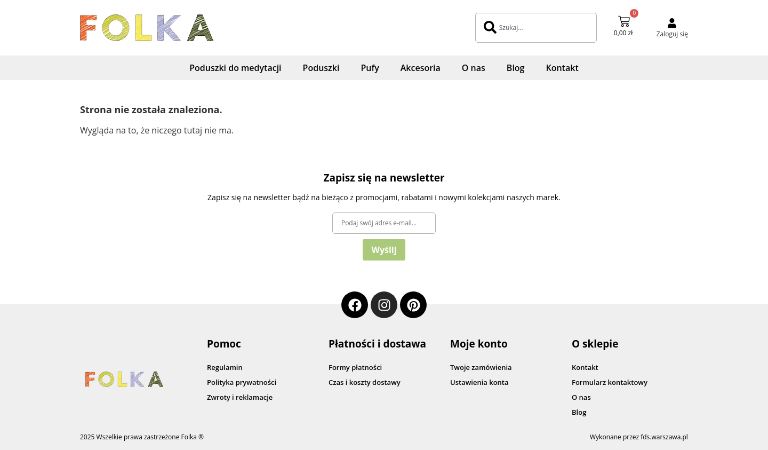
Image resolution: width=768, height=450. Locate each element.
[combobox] (536, 28)
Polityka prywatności (241, 382)
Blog (516, 68)
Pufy (370, 68)
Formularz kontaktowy (609, 382)
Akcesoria (421, 68)
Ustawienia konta (479, 382)
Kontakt (562, 68)
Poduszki (321, 68)
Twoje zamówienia (481, 367)
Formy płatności (355, 367)
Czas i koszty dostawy (365, 382)
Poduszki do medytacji (235, 68)
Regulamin (225, 367)
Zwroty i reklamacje (240, 397)
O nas (473, 68)
